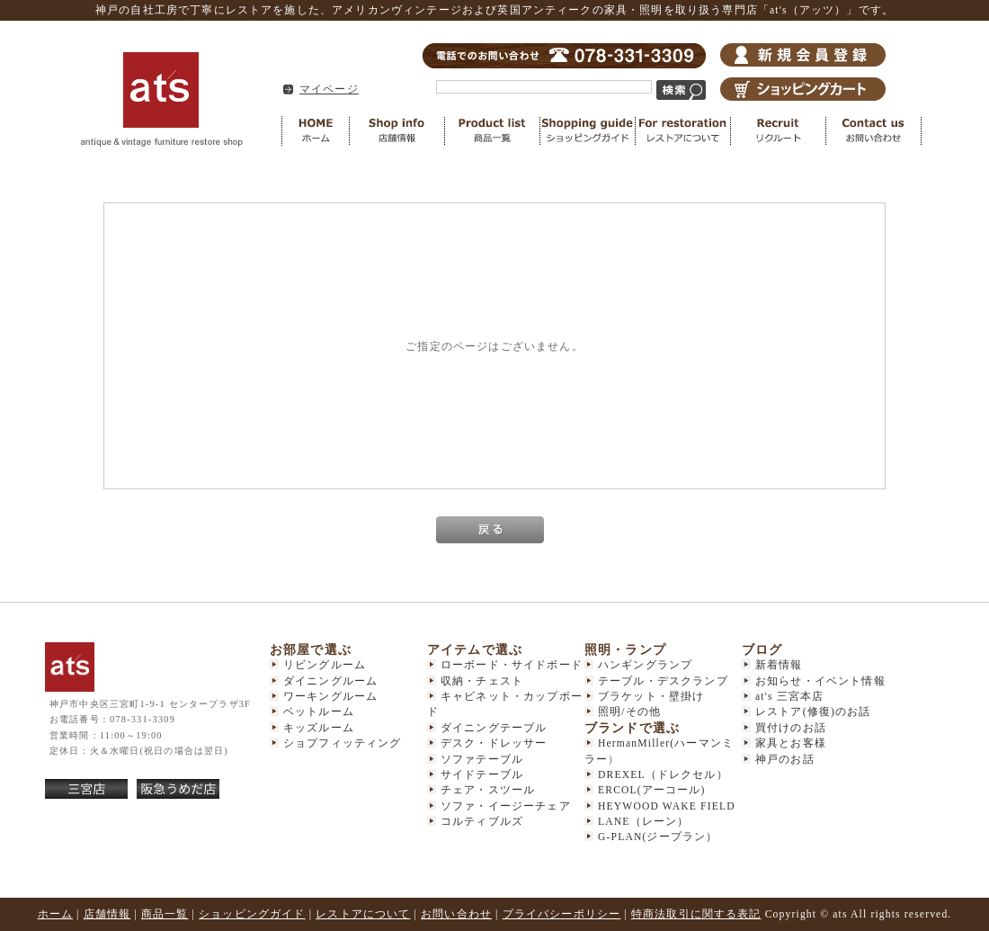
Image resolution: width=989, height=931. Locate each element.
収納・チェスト (482, 681)
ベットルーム (318, 712)
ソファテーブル (482, 759)
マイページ (329, 89)
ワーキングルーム (330, 697)
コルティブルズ (482, 822)
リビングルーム (324, 665)
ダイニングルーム (330, 681)
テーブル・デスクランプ (663, 681)
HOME (315, 131)
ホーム (55, 914)
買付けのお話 (790, 728)
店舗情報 (397, 131)
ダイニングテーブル (494, 728)
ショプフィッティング (342, 743)
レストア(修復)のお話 (812, 712)
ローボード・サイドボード (512, 665)
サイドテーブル (482, 775)
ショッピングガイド (588, 131)
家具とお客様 (790, 743)
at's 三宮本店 (789, 697)
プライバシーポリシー (562, 914)
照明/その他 (629, 712)
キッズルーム (318, 728)
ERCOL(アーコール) (652, 790)
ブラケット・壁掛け (651, 697)
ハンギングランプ (645, 665)
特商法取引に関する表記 (696, 914)
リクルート (778, 131)
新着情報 (779, 665)
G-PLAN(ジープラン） (657, 837)
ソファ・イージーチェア (506, 806)
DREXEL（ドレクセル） (663, 775)
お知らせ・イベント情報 (820, 681)
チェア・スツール (488, 790)
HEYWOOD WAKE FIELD (666, 806)
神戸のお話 (785, 759)
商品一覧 (492, 131)
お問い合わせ (874, 131)
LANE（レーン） (643, 822)
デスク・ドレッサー (494, 743)
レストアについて (683, 131)
